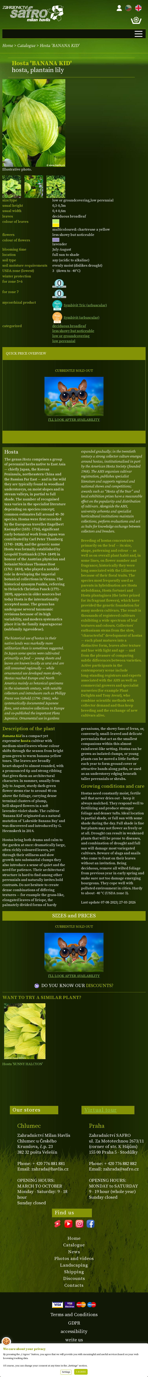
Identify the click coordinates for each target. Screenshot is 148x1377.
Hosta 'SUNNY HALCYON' (22, 1064)
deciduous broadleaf (69, 326)
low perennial (63, 341)
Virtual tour (100, 1110)
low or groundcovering (71, 336)
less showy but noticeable (73, 331)
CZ (127, 7)
